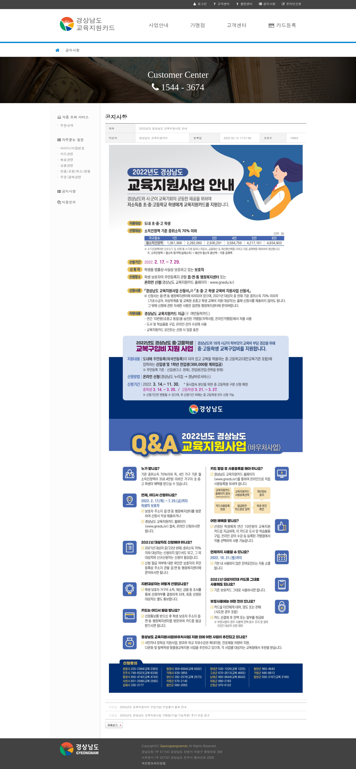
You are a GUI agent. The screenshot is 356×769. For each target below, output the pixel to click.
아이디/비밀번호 (72, 148)
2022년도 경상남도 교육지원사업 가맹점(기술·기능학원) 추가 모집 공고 (165, 715)
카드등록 (282, 25)
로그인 (200, 4)
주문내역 (66, 125)
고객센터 (221, 4)
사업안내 (159, 25)
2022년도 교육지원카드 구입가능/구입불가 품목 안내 (153, 707)
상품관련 (66, 165)
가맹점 (197, 25)
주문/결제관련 (70, 177)
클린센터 (243, 4)
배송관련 (66, 159)
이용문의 (69, 202)
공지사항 (266, 4)
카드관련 (66, 153)
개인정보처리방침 (154, 763)
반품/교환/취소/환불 (75, 171)
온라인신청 (291, 4)
